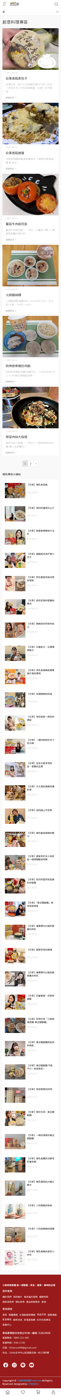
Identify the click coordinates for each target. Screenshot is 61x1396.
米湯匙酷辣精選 (27, 1314)
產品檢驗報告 (33, 1301)
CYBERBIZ (33, 1383)
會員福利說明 (31, 1296)
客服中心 (7, 1324)
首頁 (4, 1314)
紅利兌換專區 (44, 1319)
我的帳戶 (17, 1296)
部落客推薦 (29, 1319)
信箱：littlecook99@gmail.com (19, 1347)
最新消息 (17, 1319)
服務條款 (43, 1296)
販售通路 (52, 1314)
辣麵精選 (13, 1314)
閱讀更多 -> (11, 97)
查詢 (43, 1301)
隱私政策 (20, 1301)
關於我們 (7, 1296)
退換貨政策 (8, 1301)
